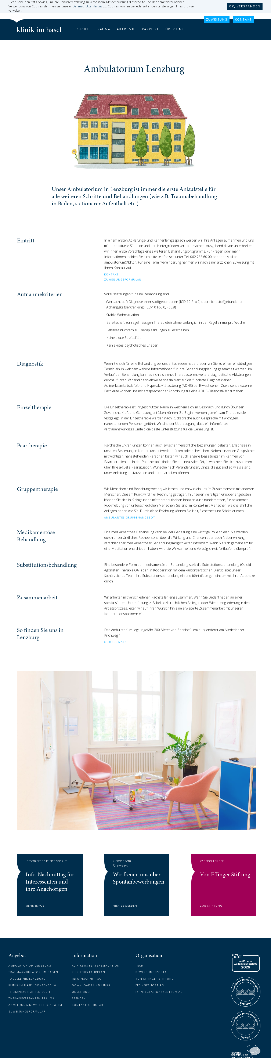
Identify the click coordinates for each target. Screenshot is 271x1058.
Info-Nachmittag (87, 979)
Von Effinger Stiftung (155, 979)
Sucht (83, 29)
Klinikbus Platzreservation (96, 965)
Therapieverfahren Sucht (30, 992)
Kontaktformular (87, 1005)
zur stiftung (211, 905)
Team (140, 965)
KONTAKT (243, 19)
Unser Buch (82, 992)
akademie (126, 29)
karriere (150, 29)
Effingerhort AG (150, 985)
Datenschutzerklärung (87, 6)
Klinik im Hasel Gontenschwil (33, 985)
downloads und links (91, 985)
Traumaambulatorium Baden (33, 972)
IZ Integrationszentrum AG (159, 992)
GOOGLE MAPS (115, 653)
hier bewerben (125, 905)
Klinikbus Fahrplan (88, 972)
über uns (175, 29)
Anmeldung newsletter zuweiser (36, 1005)
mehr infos (35, 905)
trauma (102, 29)
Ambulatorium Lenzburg (29, 965)
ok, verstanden (244, 6)
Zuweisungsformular (27, 1011)
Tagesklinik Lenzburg (27, 979)
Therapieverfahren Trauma (31, 998)
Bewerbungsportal (152, 972)
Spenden (79, 998)
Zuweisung (216, 19)
